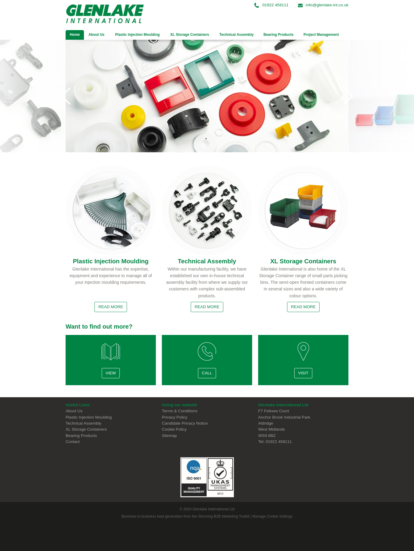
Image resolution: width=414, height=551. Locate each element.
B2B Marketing (226, 516)
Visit (303, 373)
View (111, 373)
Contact (73, 441)
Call (207, 373)
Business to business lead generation (152, 516)
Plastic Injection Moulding (137, 35)
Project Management (321, 35)
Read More (110, 307)
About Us (94, 35)
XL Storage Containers (189, 35)
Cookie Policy (174, 429)
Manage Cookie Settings (272, 516)
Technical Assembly (236, 35)
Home (75, 35)
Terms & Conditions (179, 411)
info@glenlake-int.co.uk (323, 5)
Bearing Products (279, 35)
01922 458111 (272, 5)
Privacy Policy (174, 417)
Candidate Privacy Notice (185, 423)
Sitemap (169, 435)
